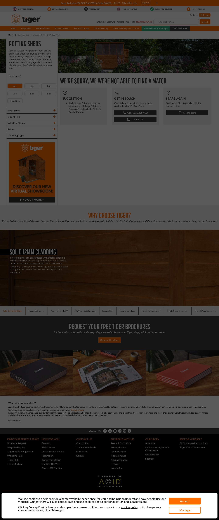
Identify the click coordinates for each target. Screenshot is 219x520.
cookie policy (129, 507)
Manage (184, 510)
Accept (185, 501)
